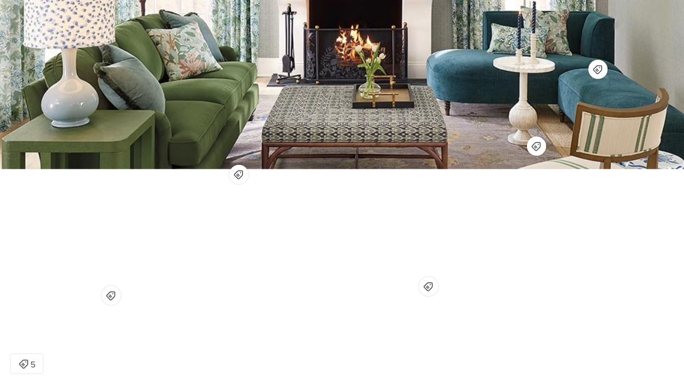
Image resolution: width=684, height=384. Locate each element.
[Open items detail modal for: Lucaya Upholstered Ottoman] (428, 286)
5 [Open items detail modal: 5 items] (27, 364)
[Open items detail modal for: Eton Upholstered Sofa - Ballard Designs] (238, 174)
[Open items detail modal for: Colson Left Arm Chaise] (598, 69)
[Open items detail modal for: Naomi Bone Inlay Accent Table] (536, 146)
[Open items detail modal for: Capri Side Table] (111, 295)
